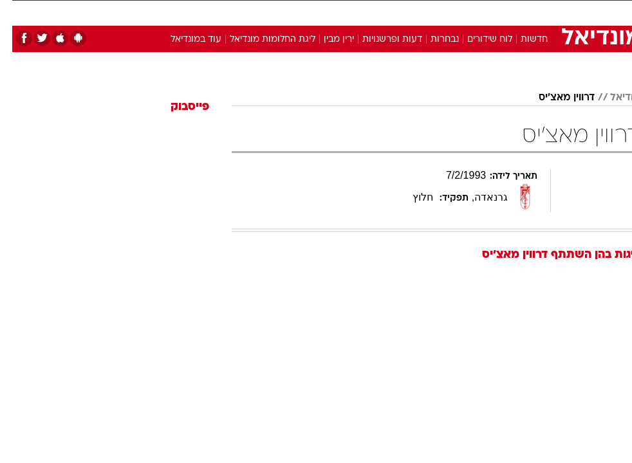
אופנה (169, 12)
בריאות (297, 12)
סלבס (399, 12)
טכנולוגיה (212, 12)
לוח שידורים (477, 39)
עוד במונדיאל (183, 39)
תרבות (437, 12)
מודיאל (613, 98)
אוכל (334, 12)
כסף (366, 12)
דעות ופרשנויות (380, 39)
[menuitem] (468, 17)
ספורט (476, 12)
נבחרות (432, 39)
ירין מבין (326, 39)
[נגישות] (18, 17)
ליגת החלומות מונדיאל (260, 39)
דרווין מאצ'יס (554, 98)
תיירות (256, 12)
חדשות (521, 39)
